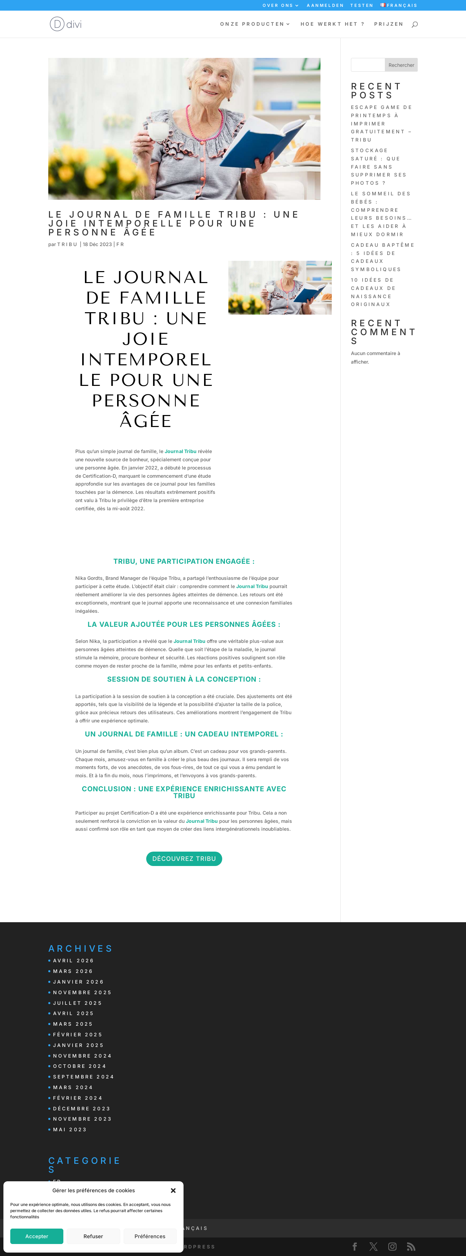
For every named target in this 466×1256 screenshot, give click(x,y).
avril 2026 (74, 960)
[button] (173, 1190)
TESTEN (362, 5)
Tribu (67, 244)
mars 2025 (73, 1024)
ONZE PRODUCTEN (252, 24)
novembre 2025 (82, 992)
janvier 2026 (78, 982)
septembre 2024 (84, 1077)
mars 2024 (73, 1087)
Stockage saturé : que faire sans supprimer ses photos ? (379, 166)
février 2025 (78, 1034)
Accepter (36, 1236)
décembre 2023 (82, 1108)
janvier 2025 (78, 1045)
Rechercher (401, 65)
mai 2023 (70, 1129)
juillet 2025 (77, 1003)
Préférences (150, 1236)
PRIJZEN (389, 24)
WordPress (194, 1246)
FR (120, 244)
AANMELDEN (325, 5)
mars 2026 (73, 971)
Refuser (93, 1236)
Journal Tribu (181, 451)
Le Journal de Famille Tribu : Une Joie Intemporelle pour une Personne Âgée (174, 223)
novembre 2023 (83, 1119)
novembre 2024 (83, 1056)
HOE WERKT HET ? (333, 24)
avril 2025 (74, 1013)
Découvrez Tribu (184, 858)
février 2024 (78, 1098)
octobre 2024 (80, 1066)
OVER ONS (278, 5)
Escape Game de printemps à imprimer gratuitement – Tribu (382, 123)
